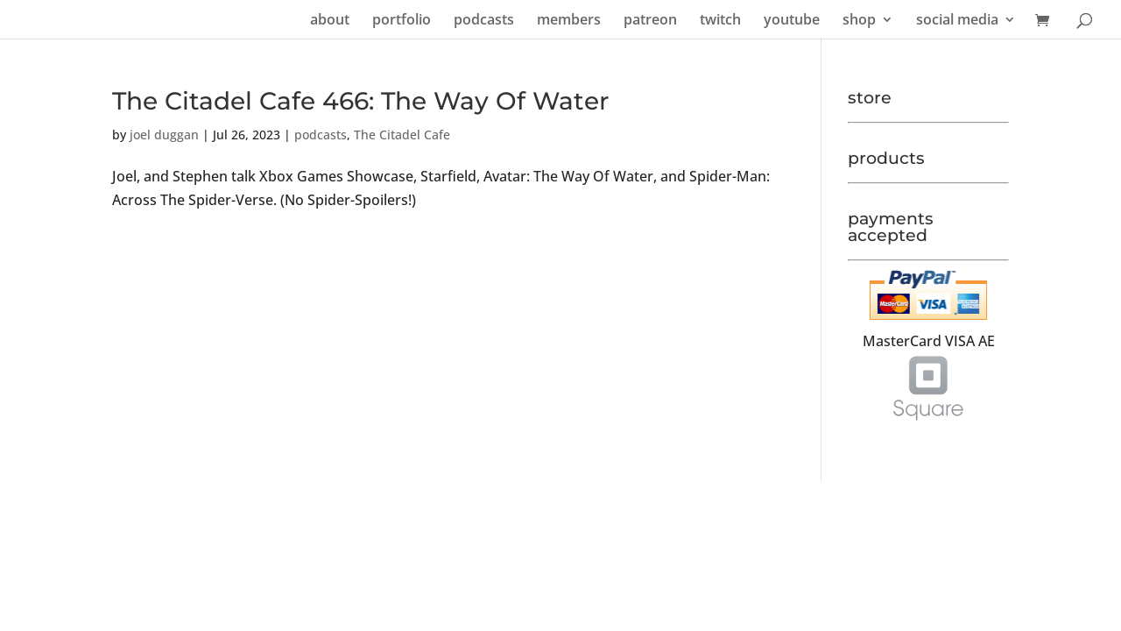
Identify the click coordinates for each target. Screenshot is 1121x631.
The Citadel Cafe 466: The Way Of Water (360, 101)
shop (859, 21)
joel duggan (164, 134)
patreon (650, 21)
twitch (720, 21)
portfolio (401, 21)
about (329, 21)
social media (957, 21)
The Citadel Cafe (402, 134)
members (569, 21)
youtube (792, 21)
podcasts (484, 21)
